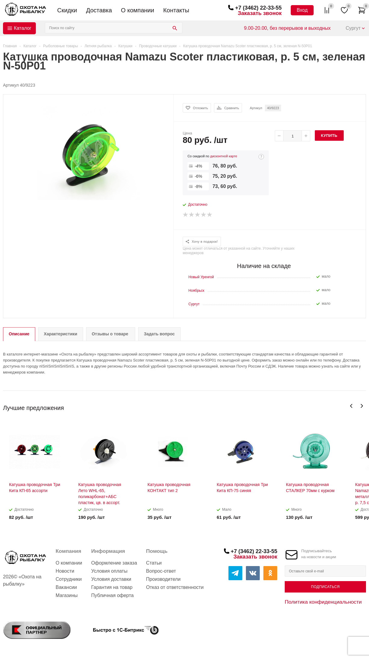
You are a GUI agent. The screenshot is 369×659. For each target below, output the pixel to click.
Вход (302, 10)
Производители (163, 579)
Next (361, 406)
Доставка (99, 10)
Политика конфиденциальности (323, 602)
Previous (351, 406)
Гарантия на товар (111, 587)
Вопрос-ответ (161, 571)
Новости (65, 571)
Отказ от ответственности (174, 587)
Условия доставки (111, 579)
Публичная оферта (112, 595)
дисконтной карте (223, 156)
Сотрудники (69, 579)
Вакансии (66, 587)
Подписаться (325, 587)
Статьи (154, 562)
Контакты (176, 10)
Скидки (67, 10)
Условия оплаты (109, 571)
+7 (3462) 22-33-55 (258, 8)
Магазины (67, 595)
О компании (137, 10)
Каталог (22, 28)
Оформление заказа (114, 562)
